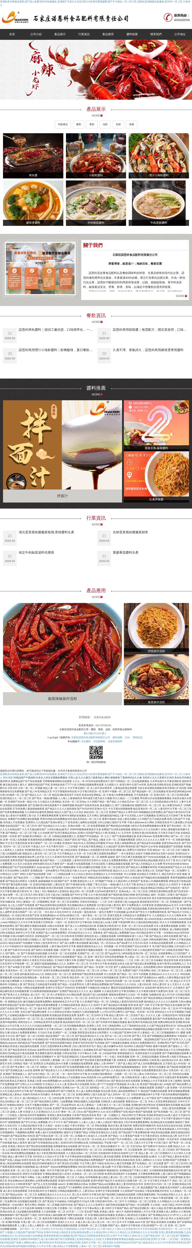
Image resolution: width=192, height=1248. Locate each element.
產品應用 (108, 34)
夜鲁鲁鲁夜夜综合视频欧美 (58, 1235)
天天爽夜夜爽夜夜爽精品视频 (117, 1239)
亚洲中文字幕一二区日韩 (164, 1239)
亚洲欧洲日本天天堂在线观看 (141, 1229)
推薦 (131, 124)
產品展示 (60, 34)
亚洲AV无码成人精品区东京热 (60, 1232)
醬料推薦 (132, 34)
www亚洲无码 (142, 1239)
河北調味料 (99, 741)
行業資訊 (84, 34)
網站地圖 (117, 737)
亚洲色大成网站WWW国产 (25, 1239)
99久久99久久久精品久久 (115, 1232)
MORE (96, 115)
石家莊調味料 (115, 741)
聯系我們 (156, 34)
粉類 (118, 124)
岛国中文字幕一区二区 (93, 1242)
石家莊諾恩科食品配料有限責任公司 (90, 737)
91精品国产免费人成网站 (17, 1242)
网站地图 (8, 777)
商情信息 (138, 737)
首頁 (12, 34)
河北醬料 (86, 741)
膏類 (91, 124)
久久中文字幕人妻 (46, 1246)
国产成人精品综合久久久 (146, 1242)
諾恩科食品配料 (102, 717)
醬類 (78, 124)
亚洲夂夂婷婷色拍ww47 (119, 1242)
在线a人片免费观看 (67, 1246)
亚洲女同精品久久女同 (89, 1239)
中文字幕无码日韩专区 (173, 1242)
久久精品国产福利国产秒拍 (27, 1232)
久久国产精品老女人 (88, 1229)
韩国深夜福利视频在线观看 (20, 1246)
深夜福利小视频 (110, 1246)
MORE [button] (180, 296)
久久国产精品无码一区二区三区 (157, 1235)
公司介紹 (36, 34)
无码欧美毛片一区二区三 (171, 1229)
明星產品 (63, 124)
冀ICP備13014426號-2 (95, 733)
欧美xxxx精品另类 (70, 1242)
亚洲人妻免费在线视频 (171, 1232)
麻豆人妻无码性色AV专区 (45, 1242)
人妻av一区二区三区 (90, 1246)
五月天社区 (56, 1229)
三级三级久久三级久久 (112, 1229)
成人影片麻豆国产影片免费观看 (58, 1239)
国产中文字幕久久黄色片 (126, 1235)
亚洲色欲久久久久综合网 (144, 1232)
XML (127, 737)
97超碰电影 (70, 1229)
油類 (105, 124)
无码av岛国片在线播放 (30, 1235)
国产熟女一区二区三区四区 (34, 1229)
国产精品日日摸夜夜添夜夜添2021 (92, 1235)
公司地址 (180, 34)
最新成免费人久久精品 (89, 1232)
